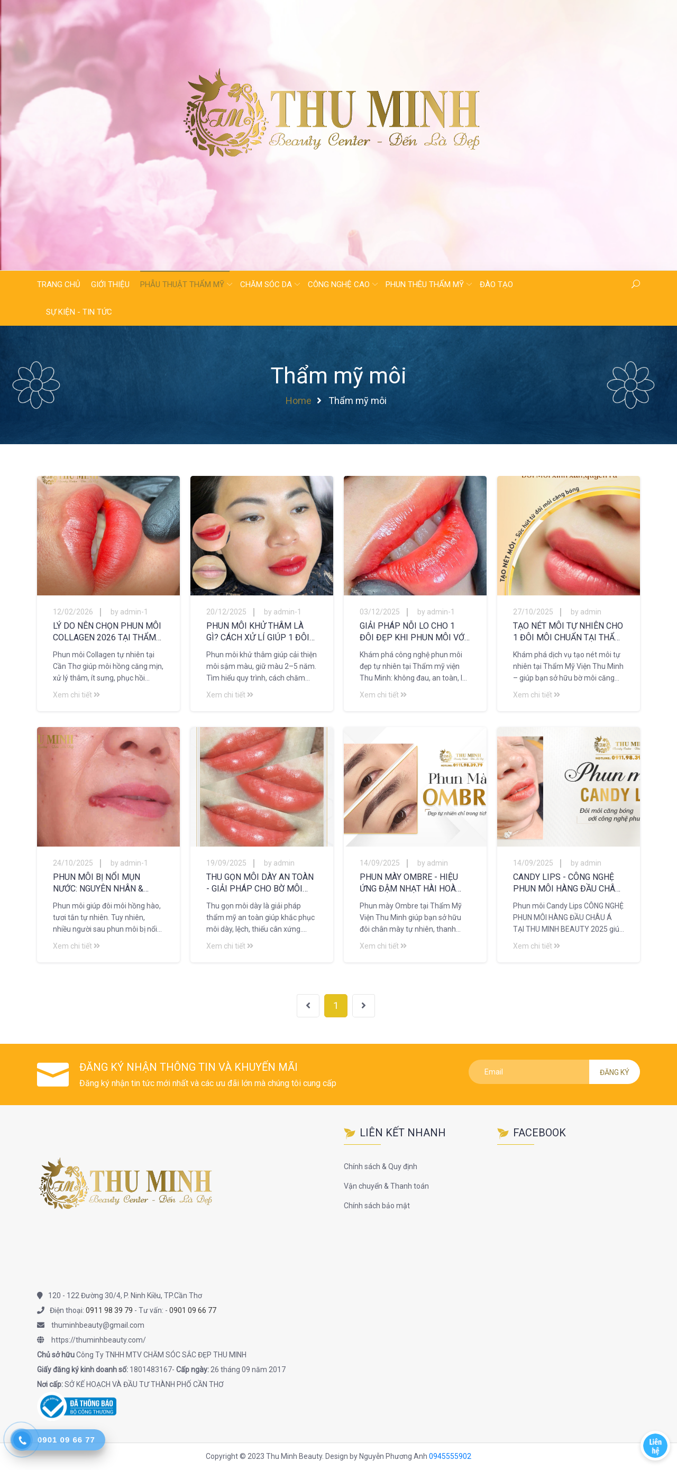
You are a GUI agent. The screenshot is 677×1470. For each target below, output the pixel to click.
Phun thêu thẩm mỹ (425, 284)
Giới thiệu (110, 284)
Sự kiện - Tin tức (79, 312)
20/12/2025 (226, 612)
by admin (586, 612)
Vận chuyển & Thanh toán (386, 1186)
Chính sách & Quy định (380, 1166)
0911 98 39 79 (109, 1310)
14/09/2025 (380, 863)
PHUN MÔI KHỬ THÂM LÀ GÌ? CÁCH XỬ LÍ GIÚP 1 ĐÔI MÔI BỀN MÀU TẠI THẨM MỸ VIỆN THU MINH (260, 632)
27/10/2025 (533, 612)
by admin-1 (129, 612)
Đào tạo (496, 284)
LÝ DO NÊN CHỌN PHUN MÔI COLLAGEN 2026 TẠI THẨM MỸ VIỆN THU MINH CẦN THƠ (107, 632)
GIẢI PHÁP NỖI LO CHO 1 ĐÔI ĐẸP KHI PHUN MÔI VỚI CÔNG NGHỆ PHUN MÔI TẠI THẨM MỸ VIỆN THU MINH (413, 632)
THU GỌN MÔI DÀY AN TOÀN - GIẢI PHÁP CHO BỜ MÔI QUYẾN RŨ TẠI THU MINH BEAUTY (260, 883)
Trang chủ (58, 284)
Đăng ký (614, 1072)
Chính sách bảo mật (377, 1205)
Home (299, 400)
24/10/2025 (73, 863)
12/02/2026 (73, 612)
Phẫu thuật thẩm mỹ (182, 284)
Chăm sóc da (266, 284)
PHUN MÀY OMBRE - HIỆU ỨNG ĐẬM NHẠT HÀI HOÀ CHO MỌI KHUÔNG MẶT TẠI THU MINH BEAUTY (412, 883)
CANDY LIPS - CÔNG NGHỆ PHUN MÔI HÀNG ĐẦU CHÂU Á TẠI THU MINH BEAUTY (566, 883)
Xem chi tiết (76, 695)
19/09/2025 (226, 863)
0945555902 (450, 1456)
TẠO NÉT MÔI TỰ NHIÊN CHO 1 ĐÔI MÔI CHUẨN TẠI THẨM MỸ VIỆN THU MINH (568, 632)
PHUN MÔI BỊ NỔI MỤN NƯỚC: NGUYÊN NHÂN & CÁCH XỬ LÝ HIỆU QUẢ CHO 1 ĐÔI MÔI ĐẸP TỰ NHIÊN (108, 883)
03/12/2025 (380, 612)
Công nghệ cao (339, 284)
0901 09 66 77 (192, 1310)
